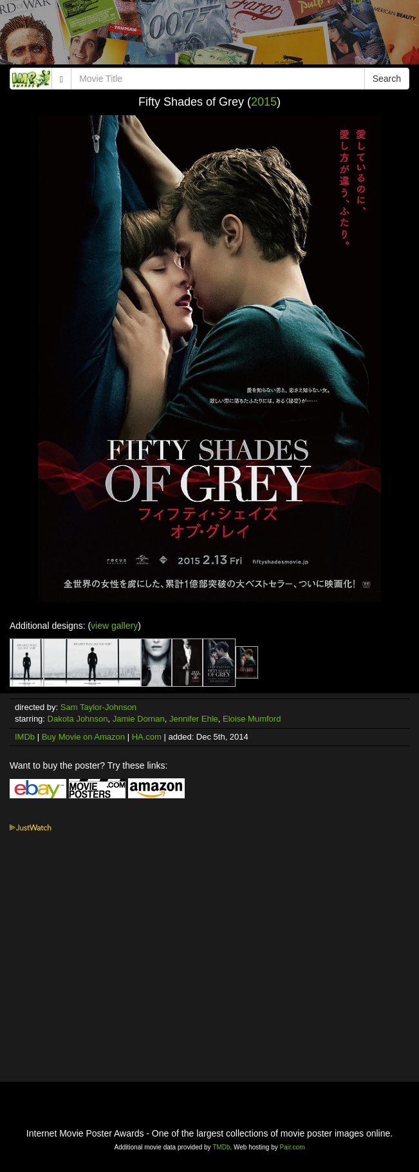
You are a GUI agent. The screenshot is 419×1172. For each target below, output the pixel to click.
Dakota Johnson (78, 719)
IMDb (25, 737)
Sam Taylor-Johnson (98, 707)
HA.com (147, 737)
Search (387, 78)
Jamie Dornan (139, 719)
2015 (264, 101)
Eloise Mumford (252, 719)
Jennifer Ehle (193, 719)
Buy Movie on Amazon (83, 737)
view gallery (114, 625)
